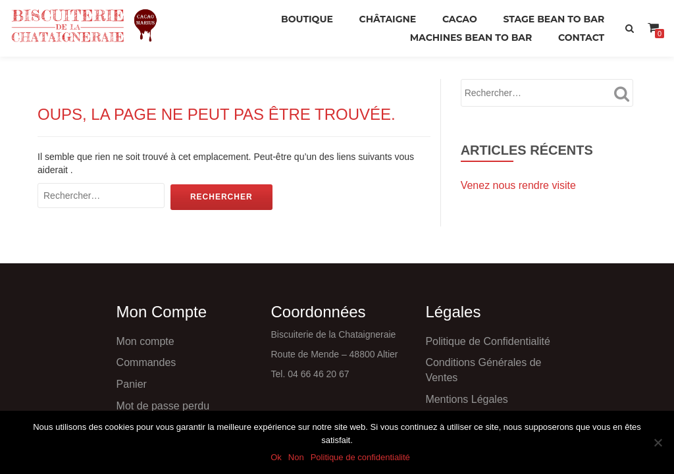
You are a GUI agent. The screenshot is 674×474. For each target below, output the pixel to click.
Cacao (459, 19)
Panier (132, 384)
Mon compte (145, 341)
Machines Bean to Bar (471, 37)
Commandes (146, 362)
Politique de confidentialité (360, 457)
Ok (276, 457)
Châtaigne (388, 19)
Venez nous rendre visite (518, 185)
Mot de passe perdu (163, 405)
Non (296, 457)
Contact (581, 37)
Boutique (307, 19)
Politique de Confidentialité (487, 341)
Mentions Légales (466, 399)
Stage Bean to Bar (553, 19)
